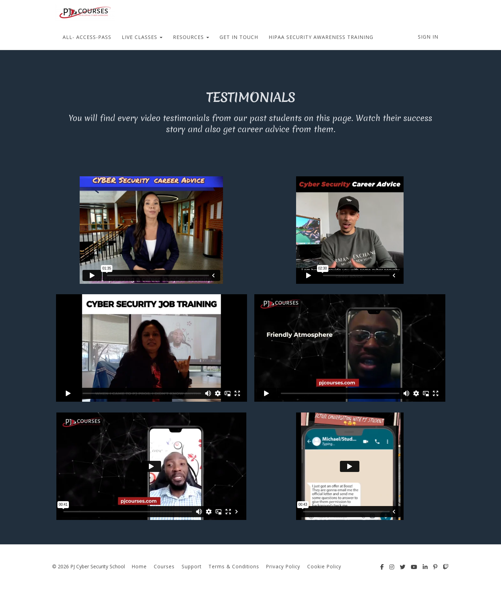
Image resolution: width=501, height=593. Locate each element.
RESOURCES (191, 37)
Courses (164, 566)
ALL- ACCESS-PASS (87, 37)
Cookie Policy (324, 566)
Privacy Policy (283, 566)
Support (191, 566)
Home (139, 566)
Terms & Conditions (233, 566)
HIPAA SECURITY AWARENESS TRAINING (321, 37)
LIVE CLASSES (142, 37)
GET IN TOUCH (239, 37)
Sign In (428, 36)
